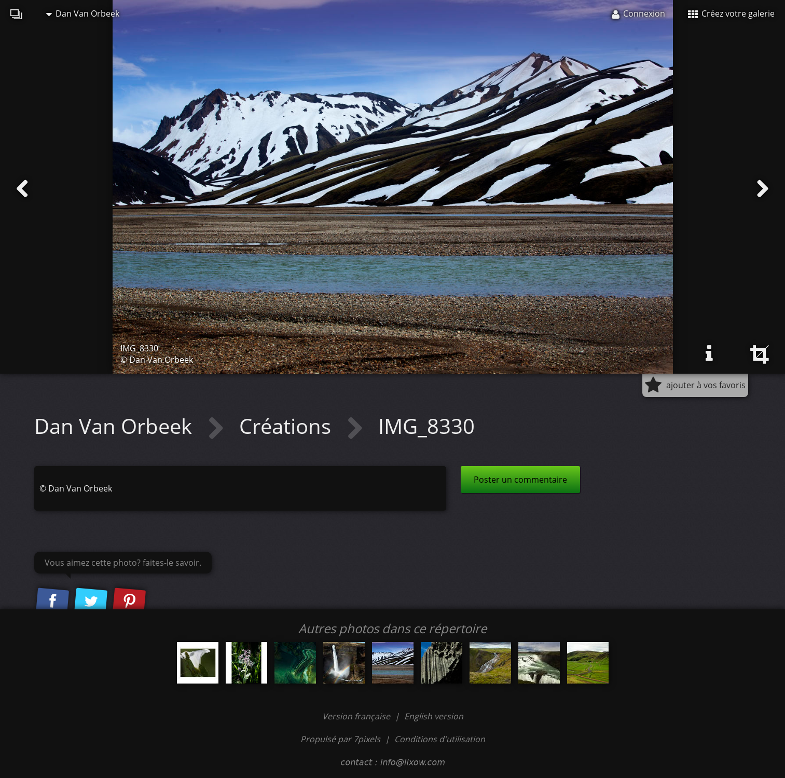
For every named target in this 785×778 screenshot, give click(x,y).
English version (433, 716)
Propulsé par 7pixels (340, 739)
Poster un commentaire (520, 479)
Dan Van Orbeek (82, 13)
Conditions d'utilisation (439, 739)
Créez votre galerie (731, 13)
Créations (287, 426)
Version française (357, 716)
